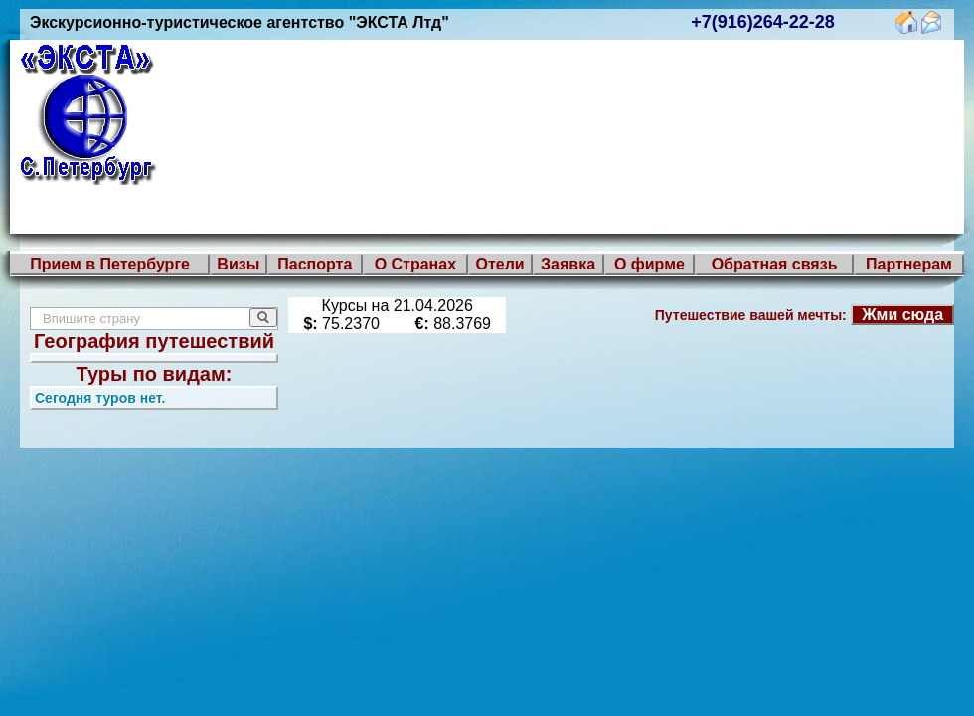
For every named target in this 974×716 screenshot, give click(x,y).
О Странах (415, 264)
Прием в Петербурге (110, 264)
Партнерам (909, 264)
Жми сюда (902, 314)
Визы (238, 264)
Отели (499, 264)
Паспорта (314, 264)
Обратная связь (775, 264)
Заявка (568, 264)
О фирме (649, 264)
